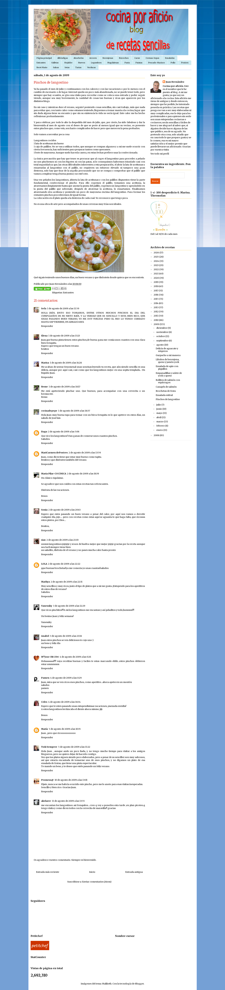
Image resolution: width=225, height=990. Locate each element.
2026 (156, 252)
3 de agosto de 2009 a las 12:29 (69, 605)
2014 (156, 303)
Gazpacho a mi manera (168, 355)
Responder (47, 326)
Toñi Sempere (49, 746)
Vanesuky (46, 605)
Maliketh (106, 983)
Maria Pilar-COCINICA (53, 473)
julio (158, 404)
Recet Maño (41, 67)
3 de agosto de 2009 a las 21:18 (66, 636)
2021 (156, 273)
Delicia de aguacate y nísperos (167, 350)
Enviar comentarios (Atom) (96, 881)
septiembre (162, 340)
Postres (185, 62)
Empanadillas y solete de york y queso (169, 374)
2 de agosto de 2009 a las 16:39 (83, 473)
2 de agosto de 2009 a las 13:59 (85, 452)
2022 (156, 269)
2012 (156, 311)
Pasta (127, 62)
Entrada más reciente (47, 872)
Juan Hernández (175, 81)
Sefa (43, 308)
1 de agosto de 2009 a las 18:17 (64, 386)
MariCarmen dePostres (54, 452)
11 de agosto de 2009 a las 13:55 (68, 801)
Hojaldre (68, 62)
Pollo (173, 62)
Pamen (45, 677)
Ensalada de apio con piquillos (167, 367)
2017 (156, 290)
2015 (156, 299)
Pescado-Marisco (156, 62)
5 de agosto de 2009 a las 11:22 (74, 746)
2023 (156, 265)
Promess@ (47, 780)
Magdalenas (113, 62)
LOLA (44, 563)
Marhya (45, 581)
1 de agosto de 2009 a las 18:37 (74, 410)
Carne (137, 58)
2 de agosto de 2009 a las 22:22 (64, 563)
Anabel (45, 636)
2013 (156, 307)
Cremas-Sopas (152, 58)
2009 (157, 324)
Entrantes (41, 62)
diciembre (162, 328)
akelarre (46, 801)
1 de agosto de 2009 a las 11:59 (63, 308)
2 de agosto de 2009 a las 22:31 (66, 581)
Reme (44, 386)
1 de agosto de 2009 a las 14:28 (66, 362)
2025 (156, 256)
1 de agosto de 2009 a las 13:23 (64, 335)
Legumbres (96, 62)
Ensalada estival (164, 395)
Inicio (92, 872)
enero (159, 430)
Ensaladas (170, 58)
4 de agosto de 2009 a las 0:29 (66, 677)
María (44, 729)
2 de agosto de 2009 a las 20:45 (64, 509)
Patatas (138, 62)
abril (159, 417)
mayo (159, 413)
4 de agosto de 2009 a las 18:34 (64, 702)
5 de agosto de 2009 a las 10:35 (65, 729)
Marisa (45, 362)
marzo (160, 421)
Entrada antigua (134, 872)
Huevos (81, 62)
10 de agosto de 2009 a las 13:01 (71, 780)
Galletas (55, 62)
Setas (67, 67)
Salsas (56, 67)
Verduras (91, 67)
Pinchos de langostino (168, 399)
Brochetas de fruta (166, 391)
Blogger (139, 983)
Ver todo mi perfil (159, 153)
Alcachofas (79, 58)
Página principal (44, 58)
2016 (156, 294)
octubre (160, 336)
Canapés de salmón (166, 386)
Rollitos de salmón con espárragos (168, 381)
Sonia (44, 509)
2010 (156, 320)
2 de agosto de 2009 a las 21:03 (63, 539)
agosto (160, 344)
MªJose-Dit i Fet (50, 656)
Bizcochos (124, 58)
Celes (44, 702)
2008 (157, 435)
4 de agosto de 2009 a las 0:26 (75, 656)
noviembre (162, 332)
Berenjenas (108, 58)
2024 (156, 261)
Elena (44, 335)
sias (43, 539)
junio (159, 408)
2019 (156, 282)
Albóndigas (62, 58)
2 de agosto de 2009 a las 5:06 (63, 431)
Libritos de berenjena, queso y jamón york (167, 360)
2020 (156, 278)
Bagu (44, 431)
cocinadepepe (49, 410)
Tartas (78, 67)
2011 (156, 315)
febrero (160, 425)
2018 (156, 286)
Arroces (93, 58)
